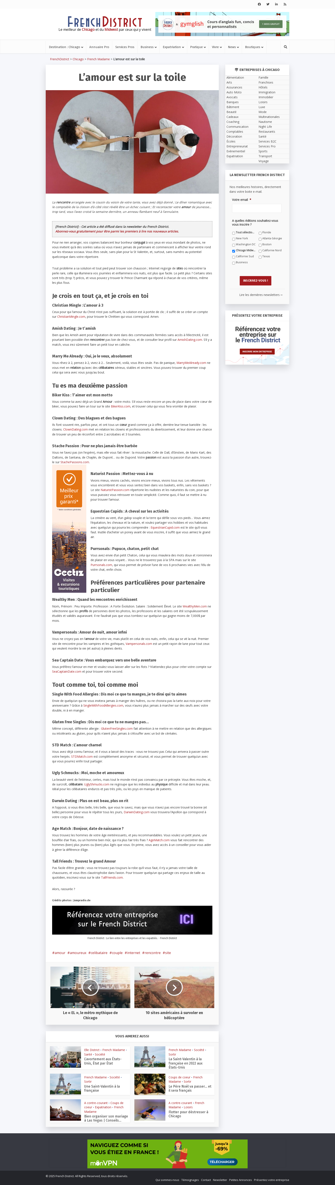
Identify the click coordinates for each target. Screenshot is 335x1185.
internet (133, 952)
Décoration (234, 136)
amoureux (78, 952)
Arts (229, 82)
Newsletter (220, 1180)
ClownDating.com (75, 429)
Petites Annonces (240, 1180)
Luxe (262, 107)
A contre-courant (96, 1103)
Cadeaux (232, 117)
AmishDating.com (190, 340)
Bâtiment (232, 107)
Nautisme (265, 122)
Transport (265, 156)
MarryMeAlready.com (191, 363)
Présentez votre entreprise (271, 1180)
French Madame (98, 59)
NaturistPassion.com (115, 490)
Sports (263, 151)
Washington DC (246, 244)
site (168, 952)
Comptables (234, 131)
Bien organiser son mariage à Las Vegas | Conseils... (106, 1118)
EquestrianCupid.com (165, 527)
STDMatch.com (82, 756)
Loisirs (188, 1107)
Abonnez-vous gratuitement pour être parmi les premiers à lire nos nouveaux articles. (117, 231)
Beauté (231, 112)
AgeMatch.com (159, 840)
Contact (206, 1180)
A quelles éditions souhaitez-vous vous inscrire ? (255, 222)
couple (117, 952)
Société (100, 1054)
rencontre (153, 952)
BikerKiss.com (120, 406)
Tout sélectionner (246, 232)
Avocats (232, 97)
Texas (266, 256)
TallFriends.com (112, 877)
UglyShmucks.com (96, 784)
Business (147, 47)
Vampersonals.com (139, 644)
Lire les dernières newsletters (260, 295)
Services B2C (267, 141)
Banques (232, 102)
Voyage (264, 161)
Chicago (78, 59)
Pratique (196, 47)
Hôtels (263, 87)
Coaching (232, 122)
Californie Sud (245, 256)
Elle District (92, 1050)
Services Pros (124, 47)
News (232, 47)
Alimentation (235, 77)
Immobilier (266, 97)
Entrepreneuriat (237, 146)
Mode (263, 112)
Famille (263, 77)
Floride (266, 232)
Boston (267, 244)
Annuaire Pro (99, 47)
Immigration (267, 92)
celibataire (99, 952)
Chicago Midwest (246, 250)
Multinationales (269, 117)
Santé (88, 1054)
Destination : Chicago (64, 47)
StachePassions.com (74, 462)
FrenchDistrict (59, 59)
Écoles (230, 141)
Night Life (265, 127)
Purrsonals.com (101, 565)
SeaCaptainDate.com (66, 671)
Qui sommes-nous (167, 1180)
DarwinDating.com (137, 812)
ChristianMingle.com (71, 317)
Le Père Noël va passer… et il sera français (190, 1088)
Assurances (234, 87)
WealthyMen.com (195, 606)
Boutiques (252, 47)
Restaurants (267, 131)
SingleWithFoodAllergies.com (103, 705)
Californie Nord (272, 250)
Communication (237, 127)
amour (60, 952)
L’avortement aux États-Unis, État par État (103, 1061)
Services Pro (267, 146)
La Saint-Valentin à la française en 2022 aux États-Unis (186, 1063)
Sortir (172, 1054)
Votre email (241, 200)
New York (242, 238)
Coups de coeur (179, 1077)
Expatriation (172, 47)
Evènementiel (235, 151)
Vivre (215, 47)
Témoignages (190, 1180)
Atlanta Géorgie (272, 238)
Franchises (266, 82)
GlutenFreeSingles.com (117, 728)
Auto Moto (234, 92)
